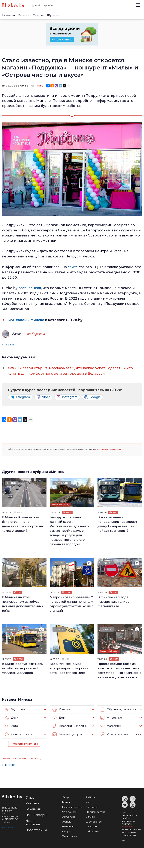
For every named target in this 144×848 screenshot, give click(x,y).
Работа (90, 796)
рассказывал (29, 288)
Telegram (20, 396)
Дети (11, 717)
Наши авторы (36, 814)
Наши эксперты (33, 821)
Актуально (62, 482)
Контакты (7, 826)
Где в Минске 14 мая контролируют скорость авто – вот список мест (69, 667)
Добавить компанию (24, 743)
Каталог (24, 15)
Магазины (110, 725)
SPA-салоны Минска (26, 319)
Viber (43, 396)
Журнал (53, 15)
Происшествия (95, 810)
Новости (8, 15)
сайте (73, 267)
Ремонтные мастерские (119, 733)
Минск (11, 482)
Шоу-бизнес (94, 820)
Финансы (68, 825)
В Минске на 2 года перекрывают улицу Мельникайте (113, 600)
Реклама (32, 802)
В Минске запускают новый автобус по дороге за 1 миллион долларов (24, 667)
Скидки (38, 15)
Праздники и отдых (68, 725)
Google (92, 396)
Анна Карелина (34, 333)
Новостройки (36, 829)
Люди (65, 796)
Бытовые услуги (66, 733)
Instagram (67, 396)
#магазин (8, 343)
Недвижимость (72, 806)
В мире (90, 815)
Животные (110, 717)
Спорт (66, 830)
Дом (58, 717)
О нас (30, 796)
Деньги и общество (21, 733)
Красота (61, 709)
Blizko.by (127, 825)
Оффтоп (91, 825)
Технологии (69, 835)
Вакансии (33, 808)
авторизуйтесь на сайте (109, 448)
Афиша (66, 820)
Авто (11, 725)
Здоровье (14, 709)
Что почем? (69, 810)
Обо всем (92, 830)
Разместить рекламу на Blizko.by (22, 757)
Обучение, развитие (117, 709)
